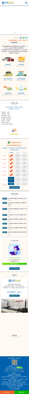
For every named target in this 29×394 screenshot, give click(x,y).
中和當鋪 (14, 386)
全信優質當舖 (21, 371)
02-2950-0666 (17, 366)
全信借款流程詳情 (14, 187)
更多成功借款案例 (14, 268)
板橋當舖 (10, 386)
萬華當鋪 (19, 386)
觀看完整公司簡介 (14, 295)
